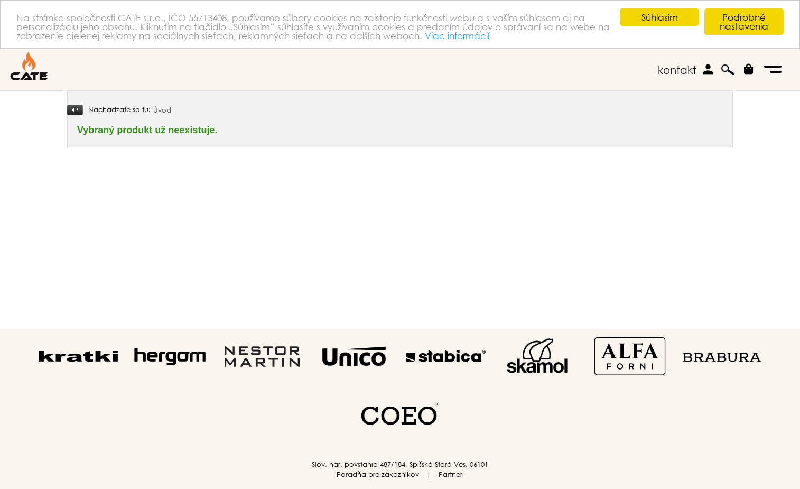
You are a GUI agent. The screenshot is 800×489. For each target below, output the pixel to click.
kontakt (677, 70)
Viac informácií (457, 35)
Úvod (162, 110)
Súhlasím (659, 17)
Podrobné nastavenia (744, 22)
